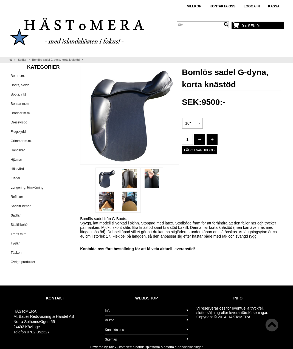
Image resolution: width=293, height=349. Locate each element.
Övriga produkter (23, 262)
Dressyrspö (19, 122)
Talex (112, 347)
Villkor (194, 6)
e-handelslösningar (188, 347)
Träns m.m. (19, 234)
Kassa (274, 6)
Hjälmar (16, 159)
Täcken (16, 253)
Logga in (252, 6)
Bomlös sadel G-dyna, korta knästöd (56, 59)
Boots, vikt (18, 94)
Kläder (15, 178)
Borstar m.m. (20, 104)
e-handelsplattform (146, 347)
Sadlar (22, 59)
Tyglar (15, 243)
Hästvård (17, 169)
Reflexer (17, 197)
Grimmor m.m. (21, 141)
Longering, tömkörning (27, 187)
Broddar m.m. (21, 113)
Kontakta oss (222, 6)
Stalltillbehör (20, 225)
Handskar (18, 150)
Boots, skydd (20, 85)
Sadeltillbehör (21, 206)
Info (146, 311)
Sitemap (146, 339)
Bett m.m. (18, 76)
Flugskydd (18, 132)
